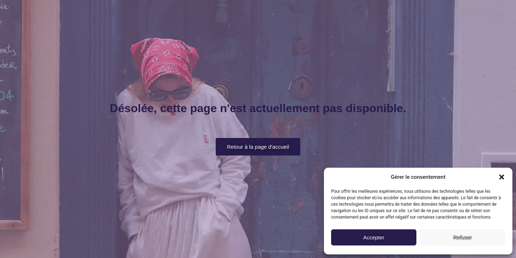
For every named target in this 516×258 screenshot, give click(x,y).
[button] (501, 177)
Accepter (373, 237)
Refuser (462, 237)
